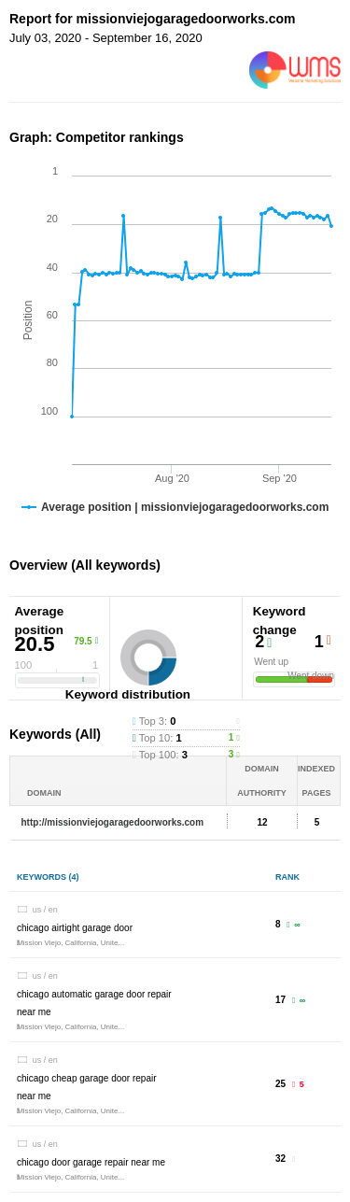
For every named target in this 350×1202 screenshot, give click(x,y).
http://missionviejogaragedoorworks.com (112, 822)
